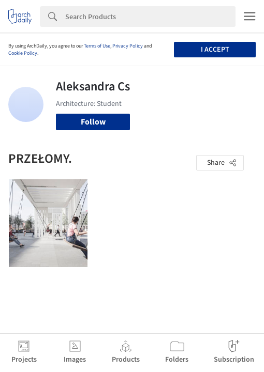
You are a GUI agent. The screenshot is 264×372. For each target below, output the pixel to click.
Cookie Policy (22, 53)
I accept (215, 49)
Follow (93, 122)
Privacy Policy (127, 46)
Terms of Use (97, 46)
